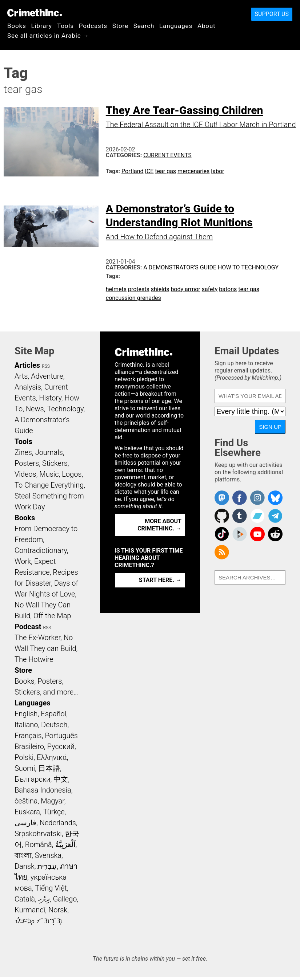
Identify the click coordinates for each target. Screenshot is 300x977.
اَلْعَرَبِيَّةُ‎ (65, 844)
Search (143, 25)
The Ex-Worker (37, 637)
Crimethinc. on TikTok (222, 534)
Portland (132, 171)
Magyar (52, 801)
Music (49, 474)
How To (229, 267)
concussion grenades (133, 297)
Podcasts (93, 25)
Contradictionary (41, 550)
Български (33, 779)
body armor (185, 289)
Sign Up (270, 427)
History (50, 398)
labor (217, 171)
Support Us (272, 14)
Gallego (65, 899)
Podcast (28, 626)
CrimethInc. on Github (222, 516)
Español (53, 713)
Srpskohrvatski (38, 833)
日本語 (49, 768)
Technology (260, 267)
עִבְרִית (47, 866)
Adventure (47, 376)
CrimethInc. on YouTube (257, 534)
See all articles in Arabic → (48, 35)
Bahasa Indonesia (43, 790)
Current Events (167, 155)
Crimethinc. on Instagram (257, 497)
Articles (27, 365)
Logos (71, 474)
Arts (21, 376)
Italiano (26, 724)
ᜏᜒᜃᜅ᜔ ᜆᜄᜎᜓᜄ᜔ (39, 920)
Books (16, 25)
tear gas (165, 171)
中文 (60, 779)
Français (28, 735)
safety (210, 289)
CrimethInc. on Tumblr (239, 516)
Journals (49, 452)
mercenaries (193, 171)
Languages (175, 25)
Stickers (55, 463)
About (206, 25)
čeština (26, 801)
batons (228, 289)
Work (23, 561)
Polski (24, 757)
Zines (23, 452)
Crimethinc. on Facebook (239, 497)
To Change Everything (49, 485)
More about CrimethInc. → (159, 525)
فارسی (25, 822)
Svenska (48, 855)
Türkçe (54, 811)
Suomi (25, 768)
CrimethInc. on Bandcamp (257, 516)
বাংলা (23, 855)
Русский (61, 746)
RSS (46, 366)
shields (160, 289)
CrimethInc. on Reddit (275, 534)
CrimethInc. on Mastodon (222, 497)
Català (25, 899)
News (35, 408)
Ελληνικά (52, 757)
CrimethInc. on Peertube (239, 534)
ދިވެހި (44, 899)
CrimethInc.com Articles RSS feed (222, 552)
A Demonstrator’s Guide (179, 267)
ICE (149, 171)
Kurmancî (30, 909)
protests (138, 289)
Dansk (25, 866)
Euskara (27, 811)
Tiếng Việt (51, 888)
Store (120, 25)
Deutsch (54, 724)
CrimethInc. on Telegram (275, 516)
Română (38, 844)
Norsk (57, 909)
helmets (116, 289)
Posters (27, 463)
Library (41, 25)
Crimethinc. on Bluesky (275, 497)
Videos (25, 474)
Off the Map (52, 615)
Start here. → (160, 580)
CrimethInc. (34, 12)
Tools (65, 25)
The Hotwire (34, 659)
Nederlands (58, 822)
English (26, 713)
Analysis (28, 387)
